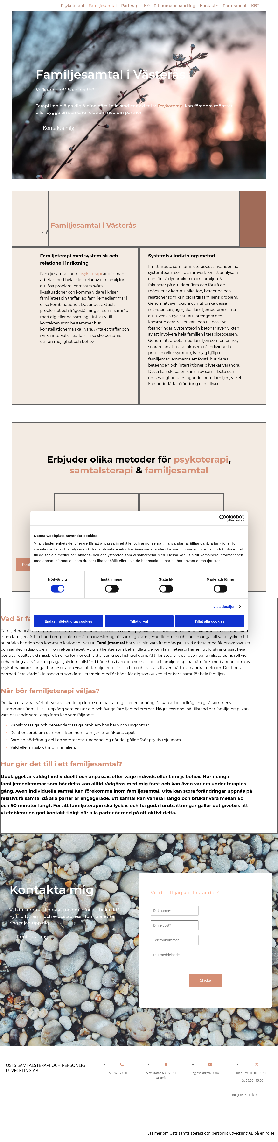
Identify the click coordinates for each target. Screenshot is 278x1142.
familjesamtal (176, 469)
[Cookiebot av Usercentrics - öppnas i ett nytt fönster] (223, 518)
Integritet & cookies (244, 1094)
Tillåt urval (139, 621)
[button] (58, 127)
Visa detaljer (224, 607)
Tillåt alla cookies (210, 621)
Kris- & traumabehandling (169, 5)
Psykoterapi (72, 5)
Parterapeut (234, 5)
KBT (255, 5)
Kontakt (207, 5)
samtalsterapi (101, 469)
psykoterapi (91, 272)
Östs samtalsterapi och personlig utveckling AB (45, 1066)
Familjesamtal (103, 5)
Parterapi (131, 5)
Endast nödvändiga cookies (68, 621)
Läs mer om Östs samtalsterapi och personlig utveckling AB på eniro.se (210, 1132)
